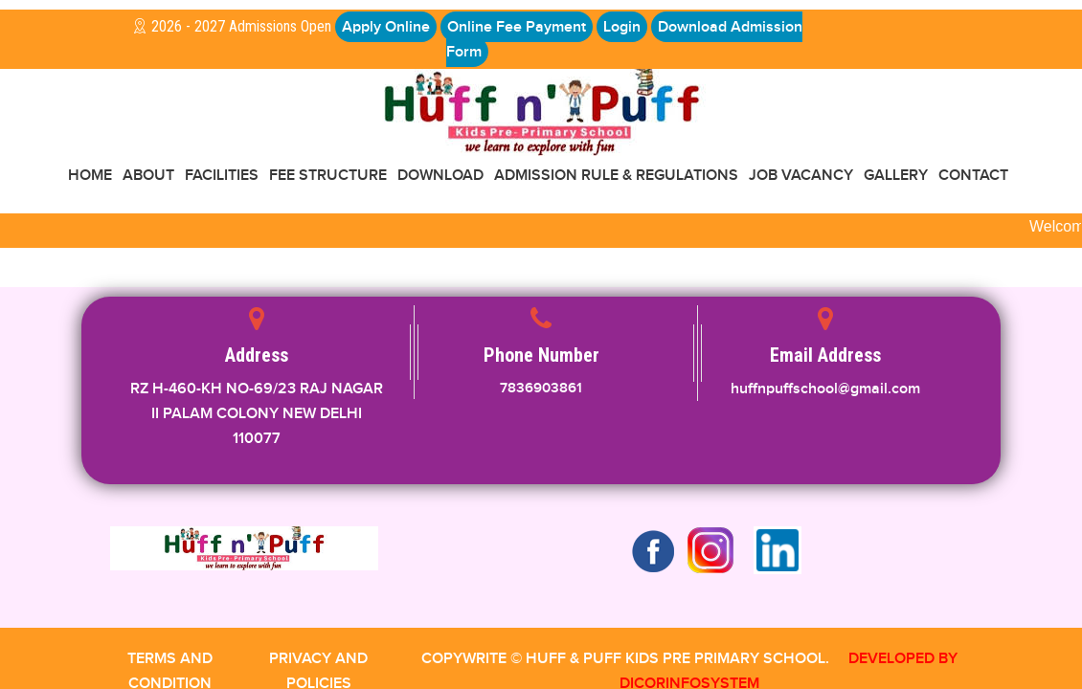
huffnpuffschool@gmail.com (825, 388)
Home (90, 175)
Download (440, 175)
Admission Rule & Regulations (616, 175)
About (148, 175)
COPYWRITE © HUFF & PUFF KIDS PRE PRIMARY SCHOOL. (625, 658)
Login (622, 26)
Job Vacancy (801, 175)
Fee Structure (328, 175)
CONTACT (973, 175)
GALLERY (896, 175)
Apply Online (386, 26)
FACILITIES (222, 175)
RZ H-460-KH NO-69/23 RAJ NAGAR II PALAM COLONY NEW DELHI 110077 (256, 413)
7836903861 (541, 387)
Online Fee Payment (516, 26)
